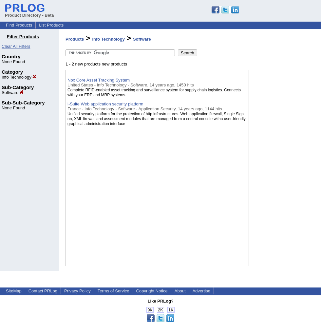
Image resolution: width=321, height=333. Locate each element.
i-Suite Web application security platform (105, 104)
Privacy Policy (77, 290)
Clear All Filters (16, 46)
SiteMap (14, 290)
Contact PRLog (42, 290)
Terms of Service (113, 290)
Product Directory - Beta (29, 13)
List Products (51, 25)
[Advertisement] (281, 170)
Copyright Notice (152, 290)
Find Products (19, 25)
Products (75, 39)
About (180, 290)
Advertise (201, 290)
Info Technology (19, 77)
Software (13, 92)
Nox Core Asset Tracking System (98, 80)
